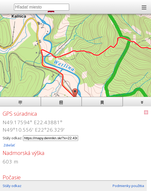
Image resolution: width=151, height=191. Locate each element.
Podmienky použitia (128, 185)
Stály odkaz (12, 185)
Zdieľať (9, 145)
